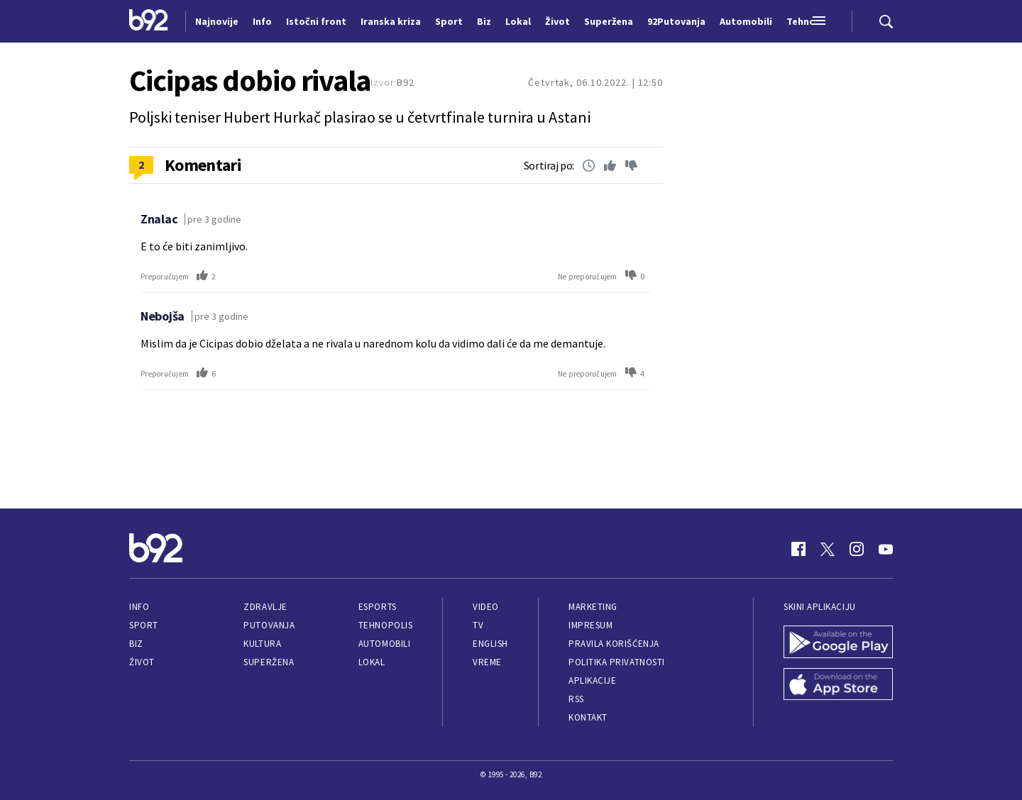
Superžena (268, 662)
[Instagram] (857, 549)
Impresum (590, 625)
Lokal (371, 662)
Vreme (487, 662)
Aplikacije (592, 680)
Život (142, 662)
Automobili (384, 644)
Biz (136, 644)
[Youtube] (886, 549)
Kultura (262, 644)
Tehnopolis (385, 625)
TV (478, 625)
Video (486, 607)
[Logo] (148, 21)
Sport (143, 625)
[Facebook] (798, 549)
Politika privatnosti (616, 662)
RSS (576, 699)
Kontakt (588, 717)
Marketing (592, 607)
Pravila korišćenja (613, 644)
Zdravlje (265, 607)
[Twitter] (827, 549)
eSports (377, 607)
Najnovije (216, 21)
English (490, 644)
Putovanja (269, 625)
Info (139, 607)
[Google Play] (838, 643)
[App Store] (838, 686)
